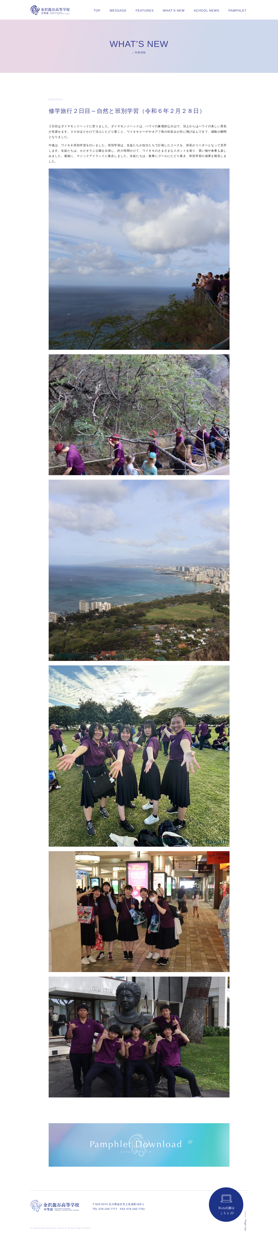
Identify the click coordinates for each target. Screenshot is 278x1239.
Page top (245, 1225)
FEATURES (145, 10)
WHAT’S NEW (174, 10)
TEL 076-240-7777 (105, 1208)
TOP (97, 10)
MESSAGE (118, 10)
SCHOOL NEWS (206, 10)
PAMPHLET (237, 10)
